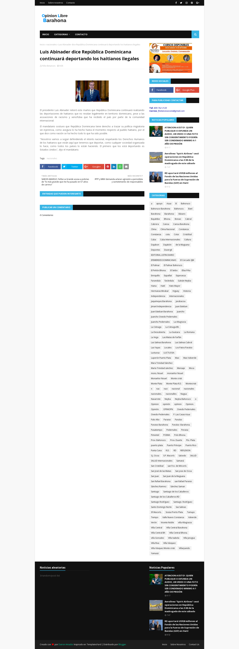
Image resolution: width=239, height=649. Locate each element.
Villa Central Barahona (176, 527)
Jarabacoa (180, 301)
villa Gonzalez (157, 537)
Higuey (176, 291)
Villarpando (184, 548)
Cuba (153, 239)
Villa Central (156, 527)
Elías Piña (186, 270)
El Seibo (174, 270)
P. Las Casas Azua (181, 414)
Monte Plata (156, 383)
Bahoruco (185, 203)
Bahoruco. (179, 208)
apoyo (159, 203)
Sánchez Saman (177, 486)
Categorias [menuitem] (61, 34)
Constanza (184, 229)
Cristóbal (187, 234)
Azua (169, 203)
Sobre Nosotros (178, 644)
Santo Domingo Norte (161, 507)
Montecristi (191, 383)
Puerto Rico (191, 445)
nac (158, 388)
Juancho (180, 311)
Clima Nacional (167, 229)
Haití (163, 285)
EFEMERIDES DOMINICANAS (163, 260)
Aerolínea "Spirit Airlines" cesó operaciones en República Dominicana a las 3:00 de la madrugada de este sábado (182, 158)
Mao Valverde (189, 357)
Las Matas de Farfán (171, 337)
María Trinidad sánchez (162, 368)
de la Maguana (182, 244)
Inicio (42, 2)
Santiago (155, 491)
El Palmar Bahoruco (173, 265)
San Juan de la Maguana (174, 476)
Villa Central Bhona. (178, 532)
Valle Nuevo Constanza (173, 517)
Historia (187, 291)
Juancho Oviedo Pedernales (164, 316)
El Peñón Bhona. (158, 270)
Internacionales (176, 296)
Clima (153, 229)
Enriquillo (155, 275)
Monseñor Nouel (159, 378)
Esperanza (181, 275)
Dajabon (155, 244)
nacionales (51, 44)
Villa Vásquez (169, 543)
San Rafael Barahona (160, 481)
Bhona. (167, 219)
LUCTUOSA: (169, 352)
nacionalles (171, 393)
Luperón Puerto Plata (161, 357)
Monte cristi (176, 378)
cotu (168, 234)
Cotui (176, 234)
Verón (154, 522)
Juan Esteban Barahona (162, 311)
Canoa (166, 224)
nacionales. (156, 393)
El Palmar (155, 265)
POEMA (166, 435)
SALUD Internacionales (161, 460)
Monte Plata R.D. (174, 383)
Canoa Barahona (181, 224)
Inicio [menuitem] (45, 34)
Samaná (180, 460)
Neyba (168, 399)
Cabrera (155, 224)
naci (166, 388)
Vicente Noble (167, 522)
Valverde (192, 517)
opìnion (178, 404)
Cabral (188, 219)
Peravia (184, 429)
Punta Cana (156, 450)
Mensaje (181, 368)
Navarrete (155, 399)
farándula (169, 280)
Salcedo (182, 455)
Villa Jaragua (189, 537)
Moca (191, 368)
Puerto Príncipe (174, 445)
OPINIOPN (168, 409)
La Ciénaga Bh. (172, 327)
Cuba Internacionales (170, 239)
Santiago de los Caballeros (176, 491)
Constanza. (156, 234)
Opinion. (190, 404)
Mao (177, 357)
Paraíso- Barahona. (181, 424)
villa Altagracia (185, 522)
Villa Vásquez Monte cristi (163, 548)
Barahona (155, 213)
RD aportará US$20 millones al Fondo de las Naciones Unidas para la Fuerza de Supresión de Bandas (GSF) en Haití (182, 178)
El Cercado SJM (187, 260)
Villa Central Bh (158, 532)
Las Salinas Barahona (161, 342)
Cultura (187, 239)
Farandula (155, 280)
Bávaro (182, 213)
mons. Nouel (157, 373)
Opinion (155, 404)
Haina (154, 285)
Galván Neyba (184, 280)
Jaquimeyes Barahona (161, 301)
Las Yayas (155, 347)
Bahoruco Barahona (160, 208)
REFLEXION (185, 450)
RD (175, 450)
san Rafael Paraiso (183, 481)
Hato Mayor (174, 285)
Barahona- (169, 213)
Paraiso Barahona (159, 424)
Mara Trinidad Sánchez (161, 363)
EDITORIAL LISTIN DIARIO (162, 255)
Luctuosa (155, 352)
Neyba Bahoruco (183, 399)
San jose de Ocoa (183, 471)
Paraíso (178, 419)
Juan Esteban (181, 306)
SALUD (193, 455)
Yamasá (155, 553)
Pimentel (155, 435)
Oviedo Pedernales (186, 409)
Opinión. (155, 409)
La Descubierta (158, 332)
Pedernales (171, 429)
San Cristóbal (157, 465)
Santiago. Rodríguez (182, 501)
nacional (176, 388)
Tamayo (191, 512)
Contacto (70, 2)
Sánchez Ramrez (158, 486)
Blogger (122, 644)
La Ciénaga (156, 327)
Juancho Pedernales (160, 321)
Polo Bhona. (180, 435)
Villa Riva (155, 543)
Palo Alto (155, 419)
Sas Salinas (181, 507)
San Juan (155, 476)
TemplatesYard (94, 644)
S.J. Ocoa (155, 455)
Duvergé (168, 249)
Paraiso (167, 419)
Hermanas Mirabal (159, 291)
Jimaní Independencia (161, 306)
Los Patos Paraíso (184, 347)
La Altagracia (180, 321)
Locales (167, 347)
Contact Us (194, 644)
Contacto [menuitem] (81, 34)
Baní (190, 208)
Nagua (184, 393)
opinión (166, 404)
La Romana (189, 332)
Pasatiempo (156, 429)
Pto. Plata (190, 440)
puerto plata (157, 445)
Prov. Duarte (176, 440)
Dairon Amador (66, 644)
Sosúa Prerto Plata (174, 512)
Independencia (158, 296)
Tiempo (154, 517)
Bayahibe (155, 219)
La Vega (154, 337)
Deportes (155, 249)
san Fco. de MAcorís (177, 465)
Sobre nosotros (55, 2)
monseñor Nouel (175, 373)
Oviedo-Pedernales (160, 414)
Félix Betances (48, 65)
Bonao (178, 219)
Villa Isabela (173, 537)
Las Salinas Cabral (183, 342)
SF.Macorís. (156, 512)
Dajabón (167, 244)
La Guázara (174, 332)
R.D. (167, 450)
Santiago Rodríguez (160, 501)
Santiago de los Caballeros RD (165, 496)
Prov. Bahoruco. (158, 440)
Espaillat (168, 275)
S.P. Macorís (168, 455)
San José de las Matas (161, 471)
